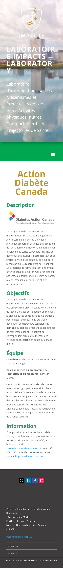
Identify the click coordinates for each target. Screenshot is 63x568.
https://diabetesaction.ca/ (29, 456)
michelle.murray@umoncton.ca (24, 448)
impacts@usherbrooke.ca (19, 536)
